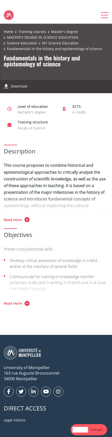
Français (96, 429)
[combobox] (80, 430)
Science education (22, 43)
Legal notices (14, 420)
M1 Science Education (60, 43)
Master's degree (64, 31)
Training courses (32, 31)
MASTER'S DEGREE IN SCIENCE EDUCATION (42, 37)
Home (8, 31)
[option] (96, 430)
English (80, 429)
